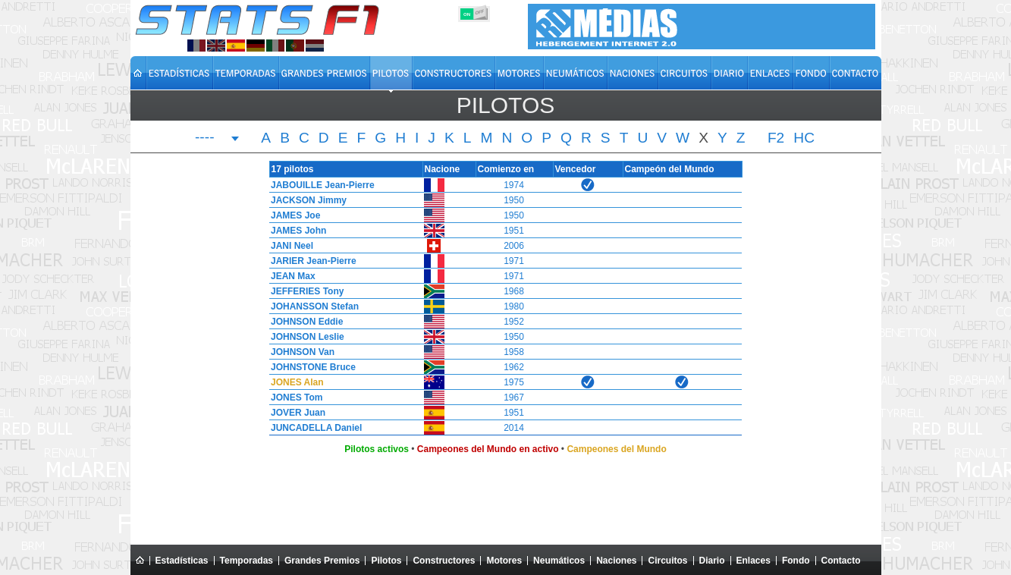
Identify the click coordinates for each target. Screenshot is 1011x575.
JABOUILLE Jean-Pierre (319, 185)
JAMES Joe (291, 215)
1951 (514, 230)
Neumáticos (559, 560)
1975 (514, 382)
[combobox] (217, 139)
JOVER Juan (294, 412)
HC (804, 138)
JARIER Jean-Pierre (310, 261)
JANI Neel (288, 245)
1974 (514, 185)
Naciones (616, 560)
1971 (514, 261)
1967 (514, 397)
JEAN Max (289, 276)
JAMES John (294, 230)
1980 (514, 306)
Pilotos (386, 560)
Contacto (841, 560)
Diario (712, 560)
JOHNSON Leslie (304, 336)
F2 (776, 138)
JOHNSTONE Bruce (309, 367)
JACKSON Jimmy (305, 200)
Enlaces (753, 560)
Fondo (796, 560)
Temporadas (246, 560)
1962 (514, 367)
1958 (514, 352)
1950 (514, 200)
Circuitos (667, 560)
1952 (514, 321)
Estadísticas (182, 560)
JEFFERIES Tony (303, 291)
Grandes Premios (322, 560)
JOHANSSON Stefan (311, 306)
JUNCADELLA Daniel (312, 428)
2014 (514, 428)
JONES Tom (293, 397)
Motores (504, 560)
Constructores (444, 560)
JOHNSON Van (299, 352)
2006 (514, 245)
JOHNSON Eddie (303, 321)
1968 (514, 291)
